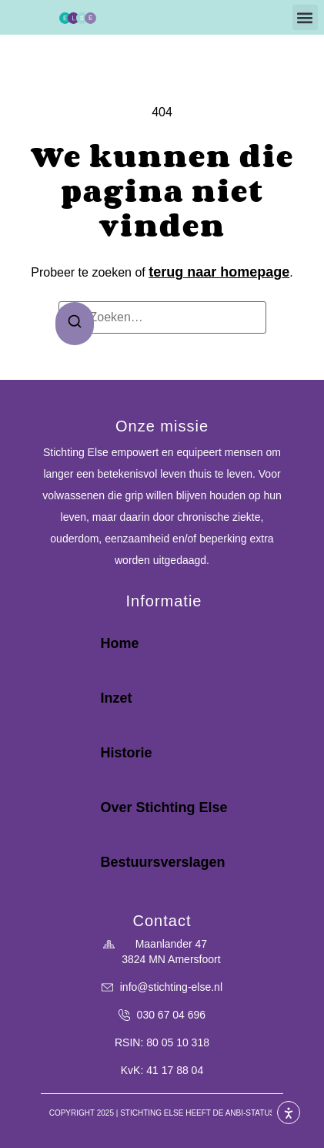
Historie (126, 752)
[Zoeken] (74, 323)
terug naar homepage (219, 272)
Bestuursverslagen (162, 862)
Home (119, 643)
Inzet (116, 698)
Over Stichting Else (163, 807)
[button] (305, 17)
